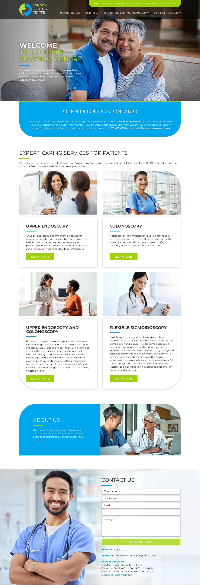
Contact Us (169, 3)
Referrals (152, 3)
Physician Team (103, 3)
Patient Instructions (129, 3)
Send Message (141, 542)
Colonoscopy (93, 13)
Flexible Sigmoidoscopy (166, 13)
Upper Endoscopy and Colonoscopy (126, 13)
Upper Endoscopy (71, 13)
